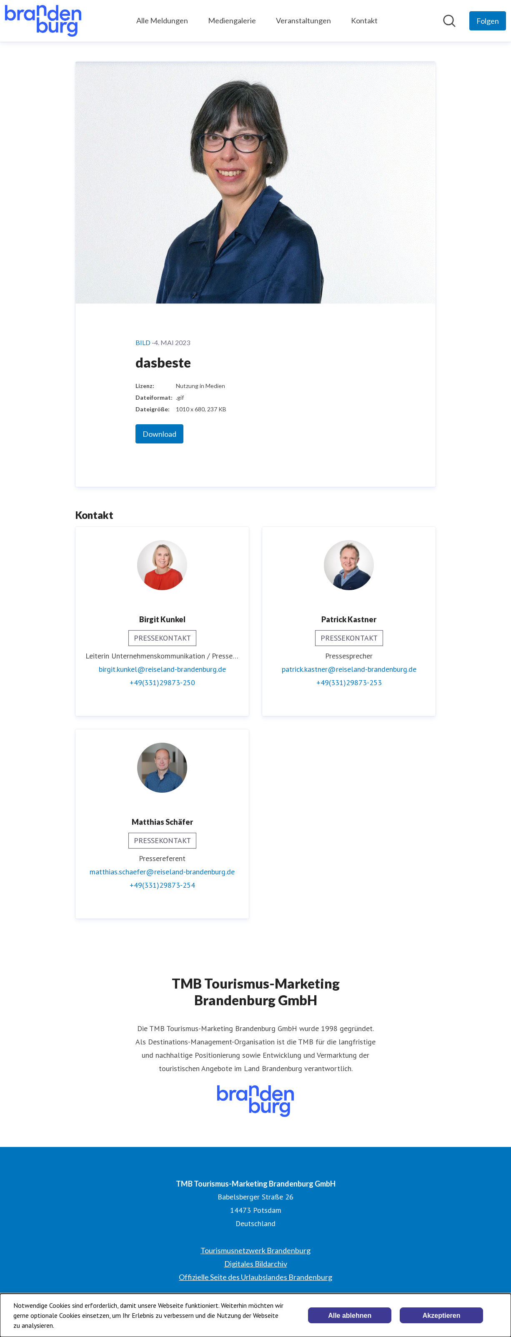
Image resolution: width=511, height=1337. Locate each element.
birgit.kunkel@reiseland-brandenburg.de (162, 669)
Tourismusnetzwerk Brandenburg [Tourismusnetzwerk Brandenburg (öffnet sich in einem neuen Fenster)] (255, 1250)
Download (159, 433)
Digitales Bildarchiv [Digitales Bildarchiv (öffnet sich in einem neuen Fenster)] (255, 1263)
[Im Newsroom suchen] (449, 21)
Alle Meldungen (162, 20)
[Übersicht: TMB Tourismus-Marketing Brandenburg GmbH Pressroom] (43, 21)
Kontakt (364, 20)
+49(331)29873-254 (162, 885)
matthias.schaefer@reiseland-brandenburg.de (162, 871)
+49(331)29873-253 (349, 682)
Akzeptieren (442, 1315)
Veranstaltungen (303, 20)
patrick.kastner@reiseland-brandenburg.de (349, 669)
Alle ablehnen (349, 1315)
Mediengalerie (232, 20)
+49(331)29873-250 (162, 682)
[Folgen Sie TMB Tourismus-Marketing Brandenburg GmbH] (487, 20)
